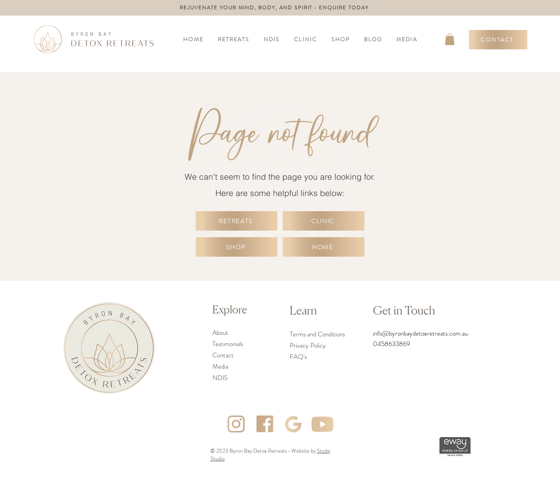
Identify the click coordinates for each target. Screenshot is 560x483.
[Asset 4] (265, 424)
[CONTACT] (498, 39)
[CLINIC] (323, 221)
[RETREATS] (236, 221)
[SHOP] (236, 247)
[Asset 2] (294, 424)
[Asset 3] (236, 424)
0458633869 (391, 343)
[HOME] (323, 247)
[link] (450, 39)
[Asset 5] (322, 424)
